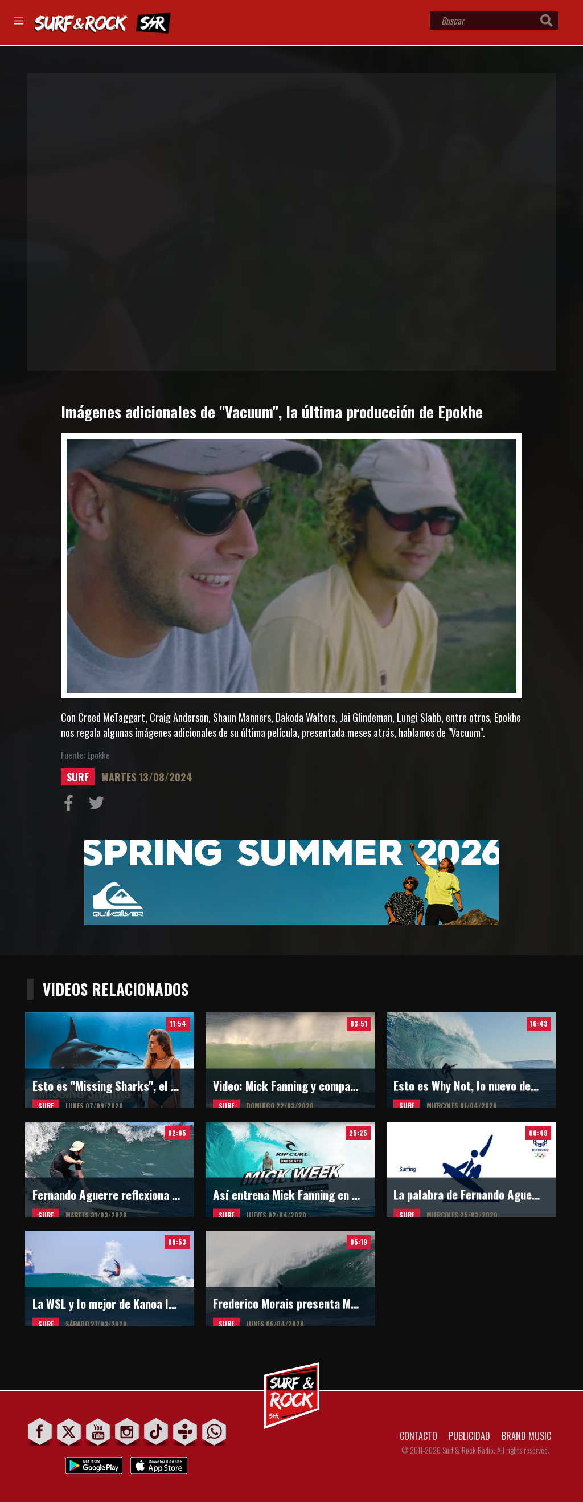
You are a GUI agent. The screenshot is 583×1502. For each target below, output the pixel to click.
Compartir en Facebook (71, 805)
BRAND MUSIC (526, 1436)
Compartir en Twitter (99, 805)
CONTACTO (418, 1436)
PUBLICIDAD (469, 1436)
